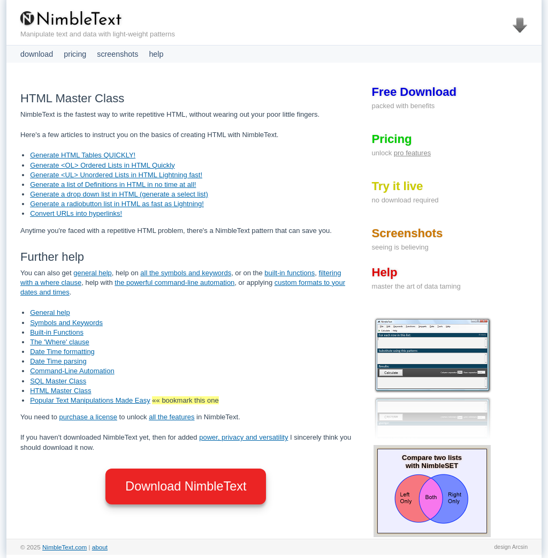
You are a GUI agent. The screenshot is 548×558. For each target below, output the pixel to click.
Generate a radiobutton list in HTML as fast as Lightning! (117, 204)
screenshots (117, 54)
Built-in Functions (56, 332)
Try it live (397, 186)
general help (92, 273)
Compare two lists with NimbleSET (432, 462)
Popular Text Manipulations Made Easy (90, 400)
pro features (412, 153)
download (36, 54)
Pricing (392, 139)
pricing (75, 54)
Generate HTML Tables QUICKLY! (82, 155)
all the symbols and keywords (185, 273)
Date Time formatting (62, 352)
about (100, 547)
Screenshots (407, 233)
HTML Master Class (60, 391)
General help (50, 312)
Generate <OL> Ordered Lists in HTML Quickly (102, 165)
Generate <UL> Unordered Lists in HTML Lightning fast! (116, 175)
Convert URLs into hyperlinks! (76, 213)
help (156, 54)
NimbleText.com (64, 547)
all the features (171, 417)
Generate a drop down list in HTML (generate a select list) (119, 194)
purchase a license (88, 417)
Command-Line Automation (72, 371)
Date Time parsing (58, 361)
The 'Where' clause (59, 342)
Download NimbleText (185, 486)
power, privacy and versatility (243, 437)
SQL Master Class (58, 381)
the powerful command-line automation (174, 282)
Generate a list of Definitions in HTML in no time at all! (113, 184)
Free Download (414, 92)
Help (385, 272)
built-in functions (289, 273)
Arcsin (520, 547)
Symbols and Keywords (66, 323)
